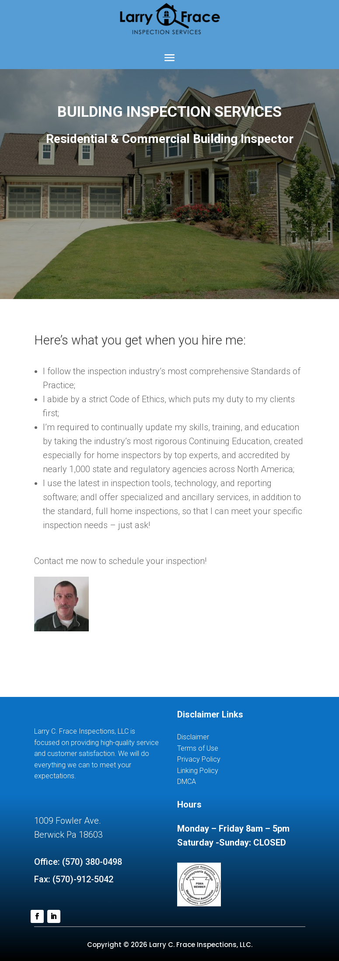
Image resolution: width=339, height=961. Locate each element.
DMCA (186, 781)
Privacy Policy (198, 759)
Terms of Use (197, 748)
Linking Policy (197, 770)
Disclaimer (193, 737)
